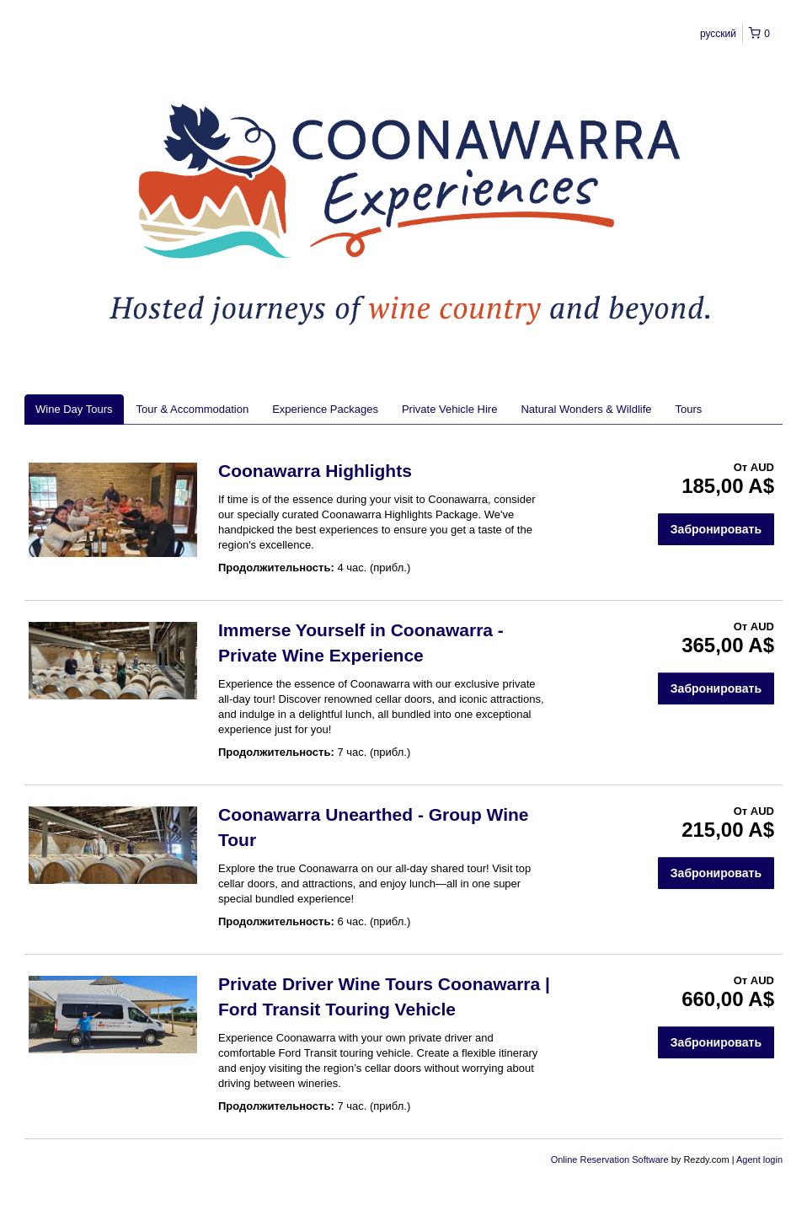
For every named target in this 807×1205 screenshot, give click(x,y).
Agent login (759, 1159)
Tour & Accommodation (192, 409)
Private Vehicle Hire (449, 409)
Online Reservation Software (610, 1159)
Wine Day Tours (74, 409)
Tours (689, 409)
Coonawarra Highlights (315, 470)
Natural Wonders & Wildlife (586, 409)
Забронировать (716, 529)
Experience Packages (325, 409)
